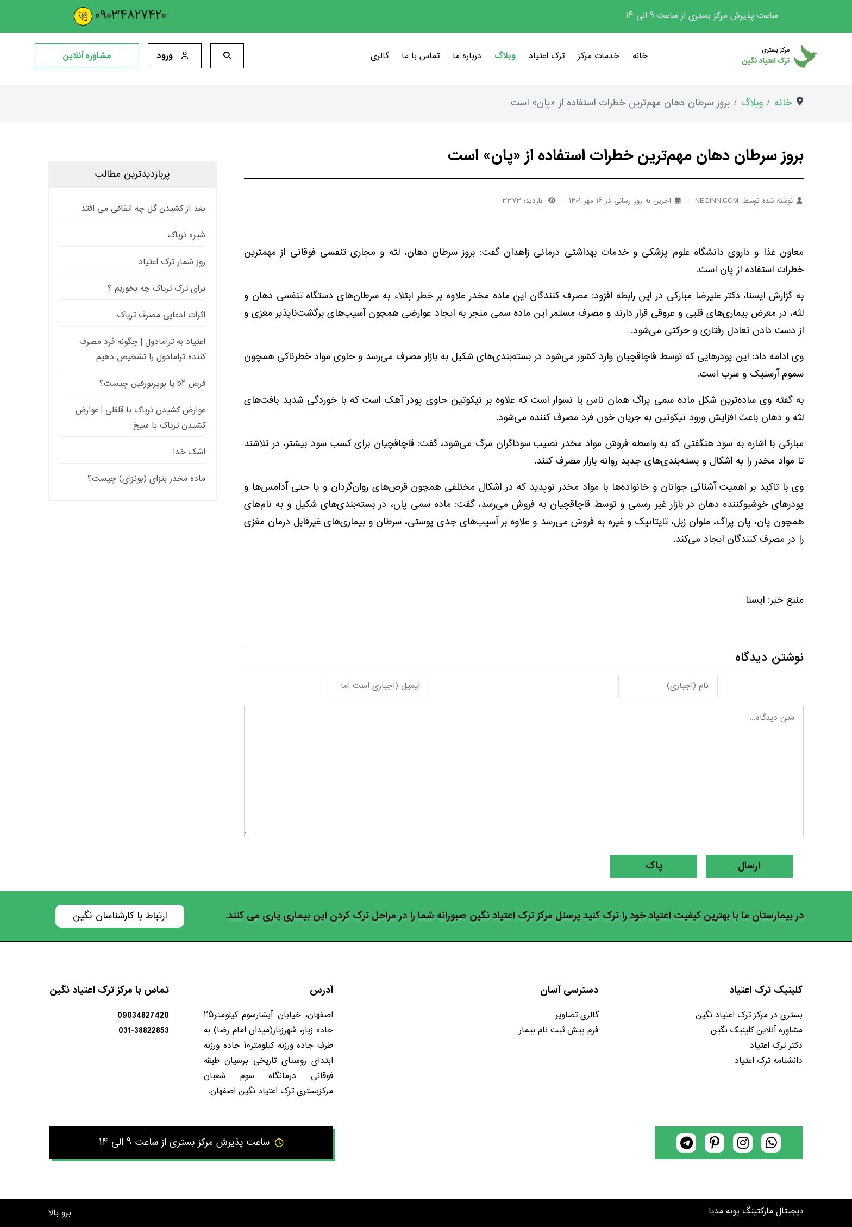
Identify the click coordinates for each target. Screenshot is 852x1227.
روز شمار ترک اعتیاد (172, 262)
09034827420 (130, 16)
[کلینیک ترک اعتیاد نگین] (739, 56)
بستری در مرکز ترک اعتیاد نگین (749, 1015)
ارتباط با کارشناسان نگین (120, 916)
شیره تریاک (186, 235)
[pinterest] (714, 1143)
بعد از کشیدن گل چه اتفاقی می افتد (143, 209)
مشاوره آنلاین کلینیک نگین (757, 1030)
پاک (654, 866)
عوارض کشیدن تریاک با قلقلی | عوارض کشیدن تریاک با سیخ (140, 418)
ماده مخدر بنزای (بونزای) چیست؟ (146, 479)
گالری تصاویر (576, 1015)
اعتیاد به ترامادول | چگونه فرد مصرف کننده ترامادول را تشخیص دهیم (142, 350)
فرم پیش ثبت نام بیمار (558, 1030)
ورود (174, 55)
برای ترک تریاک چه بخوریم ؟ (156, 288)
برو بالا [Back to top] (59, 1213)
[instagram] (743, 1143)
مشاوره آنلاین (87, 55)
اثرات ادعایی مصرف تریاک (161, 315)
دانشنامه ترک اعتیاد (769, 1061)
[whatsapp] (771, 1143)
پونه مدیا (724, 1211)
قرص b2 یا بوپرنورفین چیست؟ (152, 384)
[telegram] (686, 1143)
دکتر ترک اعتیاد (776, 1045)
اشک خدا (189, 452)
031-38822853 (143, 1030)
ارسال (749, 866)
